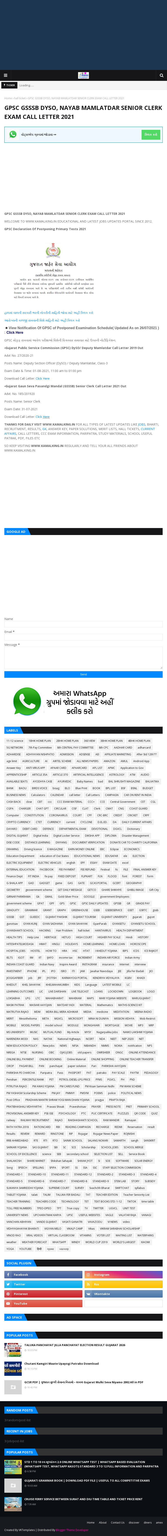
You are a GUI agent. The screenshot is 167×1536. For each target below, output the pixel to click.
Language (91, 985)
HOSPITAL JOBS (16, 951)
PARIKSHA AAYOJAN (114, 1066)
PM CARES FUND (70, 1086)
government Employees (114, 896)
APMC (111, 768)
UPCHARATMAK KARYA (47, 1215)
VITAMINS (85, 1235)
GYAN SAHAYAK (78, 924)
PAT (89, 1073)
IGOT (21, 957)
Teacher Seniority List (136, 1195)
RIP (71, 1134)
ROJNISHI (129, 1134)
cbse (29, 802)
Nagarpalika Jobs (107, 1032)
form (150, 876)
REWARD (40, 1134)
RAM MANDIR (111, 1120)
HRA (64, 951)
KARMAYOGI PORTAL (74, 978)
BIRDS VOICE (39, 788)
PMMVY (70, 1093)
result (151, 1127)
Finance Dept (15, 876)
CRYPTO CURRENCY (18, 822)
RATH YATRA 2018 (18, 1127)
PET (51, 1079)
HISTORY (143, 937)
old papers (84, 1052)
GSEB (97, 910)
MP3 (140, 1025)
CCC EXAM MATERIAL (69, 802)
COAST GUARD (138, 808)
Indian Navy (47, 964)
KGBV (128, 978)
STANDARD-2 (105, 1174)
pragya (99, 1100)
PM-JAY (56, 1093)
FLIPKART (86, 876)
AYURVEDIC (65, 781)
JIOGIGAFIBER (15, 978)
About (103, 1522)
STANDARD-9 (101, 1181)
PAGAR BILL (26, 1066)
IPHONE (32, 971)
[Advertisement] (83, 35)
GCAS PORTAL (98, 883)
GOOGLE (89, 896)
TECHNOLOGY (70, 1201)
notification (135, 1046)
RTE (36, 1140)
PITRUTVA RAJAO (17, 1086)
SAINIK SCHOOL (72, 1140)
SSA (85, 1167)
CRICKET (133, 815)
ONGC (119, 1052)
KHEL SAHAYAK (31, 985)
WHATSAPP (59, 1242)
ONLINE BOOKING (50, 1059)
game (58, 883)
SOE (107, 1161)
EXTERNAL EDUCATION (20, 869)
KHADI (141, 978)
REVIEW (25, 1134)
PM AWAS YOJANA (43, 1086)
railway (11, 1120)
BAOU (23, 788)
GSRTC (143, 910)
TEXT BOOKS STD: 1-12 (108, 1201)
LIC (41, 991)
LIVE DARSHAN (57, 991)
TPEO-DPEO (44, 1208)
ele (125, 856)
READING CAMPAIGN (78, 1127)
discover (134, 1522)
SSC (95, 1167)
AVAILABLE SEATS (17, 781)
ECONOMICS (131, 849)
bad (100, 781)
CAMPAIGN (112, 795)
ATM (132, 775)
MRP (151, 1025)
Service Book (137, 1154)
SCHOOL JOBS (109, 1147)
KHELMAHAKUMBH (57, 985)
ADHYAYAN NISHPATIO (40, 754)
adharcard (144, 747)
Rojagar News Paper (105, 1134)
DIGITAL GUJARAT (17, 836)
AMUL (124, 761)
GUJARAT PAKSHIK (56, 917)
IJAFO (50, 957)
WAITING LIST (124, 1235)
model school (53, 1025)
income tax (65, 957)
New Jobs (48, 1046)
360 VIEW (89, 741)
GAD (31, 883)
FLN (100, 876)
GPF (51, 903)
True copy (73, 1208)
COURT (77, 815)
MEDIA (87, 1012)
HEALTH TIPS (14, 937)
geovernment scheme (38, 890)
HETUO (66, 937)
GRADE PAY (143, 903)
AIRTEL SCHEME (62, 761)
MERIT (10, 1018)
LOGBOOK (135, 991)
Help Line (33, 937)
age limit (12, 761)
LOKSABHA (13, 998)
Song (10, 1167)
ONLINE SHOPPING (102, 1059)
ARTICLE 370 (60, 775)
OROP (10, 1066)
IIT (40, 957)
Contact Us (117, 1522)
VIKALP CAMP (75, 1228)
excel (125, 863)
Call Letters (93, 795)
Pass (60, 1073)
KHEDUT (12, 985)
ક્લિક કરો (151, 134)
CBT (39, 802)
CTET (39, 822)
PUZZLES (123, 1113)
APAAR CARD (58, 768)
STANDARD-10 (37, 1174)
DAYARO (12, 829)
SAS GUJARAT (40, 1147)
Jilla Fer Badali (135, 971)
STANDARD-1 (15, 1174)
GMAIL (49, 896)
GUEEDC (35, 917)
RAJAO (59, 1120)
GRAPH (61, 910)
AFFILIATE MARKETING (118, 754)
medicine (102, 1012)
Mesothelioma (28, 1018)
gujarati (137, 917)
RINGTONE (57, 1134)
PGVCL (111, 1079)
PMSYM (84, 1093)
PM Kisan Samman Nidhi (99, 1086)
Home (8, 98)
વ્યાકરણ (63, 1249)
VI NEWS (112, 1222)
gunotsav (12, 924)
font (124, 876)
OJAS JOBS (66, 1052)
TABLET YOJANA (16, 1195)
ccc (50, 802)
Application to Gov (132, 768)
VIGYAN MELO (52, 1228)
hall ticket (20, 98)
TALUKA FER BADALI (68, 1195)
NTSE (23, 1052)
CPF (89, 815)
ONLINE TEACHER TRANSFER (137, 1059)
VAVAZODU (95, 1222)
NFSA (75, 1046)
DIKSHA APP (92, 836)
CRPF (146, 815)
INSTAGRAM (89, 964)
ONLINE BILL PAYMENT (20, 1059)
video (126, 1222)
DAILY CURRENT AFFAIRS (137, 822)
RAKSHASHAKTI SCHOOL (83, 1120)
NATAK (48, 1039)
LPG (27, 998)
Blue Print (81, 788)
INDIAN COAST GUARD (20, 964)
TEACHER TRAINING (18, 1201)
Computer (13, 815)
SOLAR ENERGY (143, 1161)
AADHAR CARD (123, 747)
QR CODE (140, 1113)
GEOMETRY (13, 890)
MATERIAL (86, 1005)
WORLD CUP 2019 (96, 1242)
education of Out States (54, 856)
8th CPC (104, 747)
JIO (151, 971)
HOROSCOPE (138, 944)
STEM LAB (120, 1181)
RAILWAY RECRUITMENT (35, 1120)
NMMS (105, 1046)
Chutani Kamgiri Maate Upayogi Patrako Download (61, 1364)
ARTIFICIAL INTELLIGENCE (88, 775)
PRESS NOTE (113, 1107)
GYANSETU (118, 924)
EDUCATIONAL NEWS (87, 856)
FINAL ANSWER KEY (145, 869)
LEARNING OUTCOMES (20, 991)
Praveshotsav (78, 1107)
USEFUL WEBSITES (89, 1215)
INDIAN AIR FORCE (108, 957)
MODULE (73, 1025)
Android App (141, 761)
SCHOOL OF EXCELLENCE (22, 1154)
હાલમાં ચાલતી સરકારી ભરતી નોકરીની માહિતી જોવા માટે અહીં (42, 313)
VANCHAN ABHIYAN (19, 1222)
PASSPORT (74, 1073)
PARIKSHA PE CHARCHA (21, 1073)
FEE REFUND (88, 869)
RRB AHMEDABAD (17, 1140)
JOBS (141, 424)
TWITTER (98, 1208)
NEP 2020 (128, 1039)
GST (22, 917)
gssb (156, 910)
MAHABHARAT (54, 998)
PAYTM (134, 1073)
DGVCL (117, 829)
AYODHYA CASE (42, 781)
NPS (149, 1046)
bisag (56, 788)
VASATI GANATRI (72, 1222)
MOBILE (11, 1025)
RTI (45, 1140)
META (45, 1018)
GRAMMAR (31, 910)
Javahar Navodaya (101, 971)
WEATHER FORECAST (34, 1242)
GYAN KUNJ (30, 924)
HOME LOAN (117, 944)
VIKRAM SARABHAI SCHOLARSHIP (120, 1228)
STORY (135, 1181)
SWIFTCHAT (122, 1188)
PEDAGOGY (151, 1073)
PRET (129, 1107)
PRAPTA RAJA (117, 1100)
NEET (113, 1039)
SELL (120, 1154)
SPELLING (38, 1167)
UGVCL (113, 1208)
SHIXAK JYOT (85, 1161)
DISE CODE (13, 842)
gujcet (151, 917)
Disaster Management (135, 836)
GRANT (47, 910)
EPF (83, 863)
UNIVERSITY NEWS (17, 1215)
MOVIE (129, 1025)
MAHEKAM (75, 998)
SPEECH (22, 1167)
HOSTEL (35, 951)
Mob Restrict (147, 1018)
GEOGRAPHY (134, 883)
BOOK (96, 788)
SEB (59, 1154)
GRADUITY (13, 910)
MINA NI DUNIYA (99, 1018)
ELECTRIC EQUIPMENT (20, 863)
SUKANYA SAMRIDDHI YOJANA (25, 1188)
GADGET (44, 883)
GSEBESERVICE (113, 910)
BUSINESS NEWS (16, 795)
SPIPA (52, 1167)
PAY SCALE (118, 1073)
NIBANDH (90, 1046)
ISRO (64, 971)
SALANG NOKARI (98, 1140)
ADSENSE (84, 754)
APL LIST (97, 768)
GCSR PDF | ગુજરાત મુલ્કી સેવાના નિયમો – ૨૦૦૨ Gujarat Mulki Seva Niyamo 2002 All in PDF (83, 1382)
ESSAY (93, 863)
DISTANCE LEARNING (37, 842)
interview (140, 964)
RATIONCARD (42, 1127)
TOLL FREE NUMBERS (19, 1208)
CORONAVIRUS (58, 815)
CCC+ (91, 802)
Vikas (91, 1228)
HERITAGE (50, 937)
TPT (59, 1208)
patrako (102, 1073)
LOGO (151, 991)
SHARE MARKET (36, 1161)
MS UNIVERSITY (16, 1032)
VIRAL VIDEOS (34, 1235)
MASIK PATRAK (15, 1005)
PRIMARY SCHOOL (148, 1107)
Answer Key (14, 768)
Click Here (43, 378)
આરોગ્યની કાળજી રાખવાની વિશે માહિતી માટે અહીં (35, 320)
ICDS (136, 951)
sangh (134, 1140)
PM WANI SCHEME (130, 1086)
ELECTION (139, 856)
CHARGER (25, 808)
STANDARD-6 (36, 1181)
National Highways (69, 1039)
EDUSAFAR (111, 856)
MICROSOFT (75, 1018)
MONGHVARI (92, 1025)
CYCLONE (86, 822)
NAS (35, 1039)
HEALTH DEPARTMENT (129, 930)
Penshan (12, 1079)
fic (116, 869)
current (70, 822)
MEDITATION (121, 1012)
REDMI (118, 1127)
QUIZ (154, 1113)
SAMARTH (119, 1140)
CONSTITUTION (34, 815)
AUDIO (145, 775)
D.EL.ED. (102, 822)
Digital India (40, 836)
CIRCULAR (60, 808)
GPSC (73, 903)
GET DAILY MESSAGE (70, 890)
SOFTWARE (122, 1161)
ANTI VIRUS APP (35, 768)
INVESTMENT (14, 971)
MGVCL (58, 1018)
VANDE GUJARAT (47, 1222)
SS (76, 1167)
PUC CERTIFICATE (102, 1113)
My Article (73, 1032)
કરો (90, 313)
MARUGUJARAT (141, 998)
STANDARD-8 (79, 1181)
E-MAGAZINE (55, 849)
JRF (39, 978)
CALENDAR (57, 795)
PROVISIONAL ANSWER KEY (23, 1113)
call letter (74, 795)
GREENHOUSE (79, 910)
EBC (102, 849)
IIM (31, 957)
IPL (44, 971)
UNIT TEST (129, 1208)
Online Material (76, 1059)
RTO (55, 1140)
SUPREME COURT (59, 1188)
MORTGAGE (112, 1025)
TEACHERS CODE (46, 1201)
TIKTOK (131, 1201)
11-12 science (15, 741)
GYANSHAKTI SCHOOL (20, 930)
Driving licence (33, 849)
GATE (81, 883)
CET (143, 802)
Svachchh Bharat (99, 1188)
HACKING (45, 930)
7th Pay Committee (40, 747)
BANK (10, 788)
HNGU (56, 944)
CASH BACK (14, 802)
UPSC (70, 1215)
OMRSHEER (103, 1052)
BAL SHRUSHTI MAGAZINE (124, 781)
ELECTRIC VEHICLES (49, 863)
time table (148, 1201)
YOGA (10, 1249)
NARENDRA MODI (17, 1039)
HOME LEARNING (93, 944)
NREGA (11, 1052)
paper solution (77, 1066)
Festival (105, 869)
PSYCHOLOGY (67, 1113)
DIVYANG (61, 842)
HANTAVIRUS (103, 930)
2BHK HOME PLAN (67, 741)
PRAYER (96, 1107)
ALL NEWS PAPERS (87, 761)
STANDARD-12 (83, 1174)
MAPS (90, 998)
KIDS (77, 985)
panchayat (56, 1066)
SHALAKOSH (14, 1161)
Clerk (97, 808)
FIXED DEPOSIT (67, 876)
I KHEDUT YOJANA (106, 951)
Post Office (13, 1100)
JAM (82, 971)
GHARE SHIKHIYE (112, 890)
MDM (37, 1012)
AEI (97, 754)
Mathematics (105, 1005)
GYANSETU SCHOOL (143, 924)
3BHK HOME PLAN (111, 741)
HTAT (86, 951)
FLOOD (112, 876)
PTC (83, 1113)
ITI (73, 971)
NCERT (90, 1039)
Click (39, 417)
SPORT (66, 1167)
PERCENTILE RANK (33, 1079)
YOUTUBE (25, 1249)
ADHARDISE (14, 754)
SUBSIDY (150, 1181)
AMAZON (109, 761)
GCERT (117, 883)
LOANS (98, 991)
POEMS (98, 1093)
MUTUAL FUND (52, 1032)
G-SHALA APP (15, 883)
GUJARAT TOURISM (84, 917)
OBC (51, 1052)
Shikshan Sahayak (61, 1161)
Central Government (122, 802)
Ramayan (130, 1120)
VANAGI (146, 1215)
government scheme (19, 903)
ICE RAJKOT (151, 951)
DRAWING (13, 849)
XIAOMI (145, 1242)
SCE (74, 1147)
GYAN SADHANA (53, 924)
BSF (123, 788)
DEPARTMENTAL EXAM (72, 829)
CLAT (85, 808)
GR (128, 903)
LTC (38, 998)
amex (159, 1522)
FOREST (137, 876)
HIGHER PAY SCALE (109, 937)
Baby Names (85, 781)
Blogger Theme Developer (72, 1530)
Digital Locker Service (66, 836)
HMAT (43, 944)
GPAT (40, 903)
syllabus (140, 1188)
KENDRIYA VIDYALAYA (106, 978)
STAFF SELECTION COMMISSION (122, 1167)
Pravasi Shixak (55, 1107)
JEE (119, 971)
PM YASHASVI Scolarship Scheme (26, 1093)
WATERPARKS (145, 1235)
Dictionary (133, 829)
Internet (124, 964)
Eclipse (114, 849)
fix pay (49, 876)
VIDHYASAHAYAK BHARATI (23, 1228)
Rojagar (83, 1134)
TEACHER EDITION (107, 1195)
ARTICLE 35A (39, 775)
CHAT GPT (42, 808)
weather (12, 1242)
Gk (37, 896)
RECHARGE (102, 1127)
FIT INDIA (33, 876)
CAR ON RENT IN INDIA (138, 795)
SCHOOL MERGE (133, 1147)
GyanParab (100, 924)
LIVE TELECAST (80, 991)
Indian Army (132, 957)
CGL (153, 802)
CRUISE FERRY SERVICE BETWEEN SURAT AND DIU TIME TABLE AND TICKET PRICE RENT (83, 1499)
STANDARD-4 (148, 1174)
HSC (75, 951)
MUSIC (34, 1032)
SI (99, 1161)
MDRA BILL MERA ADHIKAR (62, 1012)
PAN (41, 1066)
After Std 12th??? (147, 754)
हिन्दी (39, 1249)
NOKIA (118, 1046)
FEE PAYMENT (67, 869)
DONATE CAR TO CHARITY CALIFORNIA (133, 842)
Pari (94, 1066)
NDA (102, 1039)
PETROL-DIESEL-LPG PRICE (74, 1079)
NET (141, 1039)
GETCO (91, 890)
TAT (88, 1195)
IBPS (125, 951)
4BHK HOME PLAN (139, 741)
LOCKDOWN (115, 991)
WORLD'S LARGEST (124, 1242)
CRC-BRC (102, 815)
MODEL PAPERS (30, 1025)
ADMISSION (67, 754)
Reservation (135, 1127)
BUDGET (148, 788)
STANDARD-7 (58, 1181)
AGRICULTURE (31, 761)
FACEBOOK (46, 869)
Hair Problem (64, 930)
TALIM (46, 1195)
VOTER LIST (103, 1235)
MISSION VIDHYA (124, 1018)
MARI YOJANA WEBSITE (113, 998)
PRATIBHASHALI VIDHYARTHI (24, 1107)
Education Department (20, 856)
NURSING (37, 1052)
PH (122, 1079)
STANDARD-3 (127, 1174)
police (112, 1093)
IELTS (10, 957)
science (46, 1154)
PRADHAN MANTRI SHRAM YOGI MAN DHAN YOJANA (57, 1100)
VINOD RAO (14, 1235)
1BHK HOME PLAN (40, 741)
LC (128, 985)
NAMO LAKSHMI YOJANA (138, 1032)
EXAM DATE (110, 863)
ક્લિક (84, 313)
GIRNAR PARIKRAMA (19, 896)
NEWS (63, 1046)
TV (86, 1208)
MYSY (88, 1032)
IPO (53, 971)
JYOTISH (52, 978)
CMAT (109, 808)
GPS (62, 903)
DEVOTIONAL (100, 829)
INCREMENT (85, 957)
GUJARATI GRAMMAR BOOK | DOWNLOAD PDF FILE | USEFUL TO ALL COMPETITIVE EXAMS (87, 1480)
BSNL (134, 788)
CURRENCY (54, 822)
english (71, 863)
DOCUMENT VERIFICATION (88, 842)
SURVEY (79, 1188)
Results (11, 1134)
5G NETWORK (15, 747)
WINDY (76, 1242)
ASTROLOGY (116, 775)
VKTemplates (27, 1530)
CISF (74, 808)
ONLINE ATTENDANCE (142, 1052)
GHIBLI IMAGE (135, 890)
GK (44, 429)
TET (86, 1201)
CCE (102, 802)
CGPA (10, 808)
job (30, 978)
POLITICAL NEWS (131, 1093)
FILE (126, 869)
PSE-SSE (48, 1113)
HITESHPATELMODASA (20, 944)
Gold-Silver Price (68, 896)
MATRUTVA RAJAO (18, 1012)
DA (115, 822)
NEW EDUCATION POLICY (22, 1046)
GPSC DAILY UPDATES (95, 903)
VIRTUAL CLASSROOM (61, 1235)
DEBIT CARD (30, 829)
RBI (58, 1127)
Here (46, 417)
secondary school (78, 1154)
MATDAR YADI (65, 1005)
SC (64, 1147)
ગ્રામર (50, 1249)
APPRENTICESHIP (17, 775)
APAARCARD (79, 768)
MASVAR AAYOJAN (41, 1005)
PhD (132, 1079)
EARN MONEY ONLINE (81, 849)
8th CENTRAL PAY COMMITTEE (75, 747)
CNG (121, 808)
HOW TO (51, 951)
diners (148, 1522)
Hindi (129, 937)
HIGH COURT (84, 937)
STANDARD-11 (60, 1174)
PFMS (99, 1079)
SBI (56, 1147)
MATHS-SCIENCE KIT (130, 1005)
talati (35, 1195)
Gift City (154, 890)
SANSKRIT (149, 1140)
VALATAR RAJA (127, 1215)
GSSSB (10, 917)
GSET (131, 910)
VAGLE (109, 1215)
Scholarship (88, 1147)
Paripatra (46, 1073)
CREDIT (118, 815)
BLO (67, 788)
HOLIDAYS (71, 944)
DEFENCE (48, 829)
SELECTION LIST (103, 1154)
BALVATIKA (152, 781)
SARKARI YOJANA (17, 1147)
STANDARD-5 (15, 1181)
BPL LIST (111, 788)
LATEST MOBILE (112, 985)
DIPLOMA (111, 836)
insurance (108, 964)
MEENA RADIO (143, 1012)
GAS (70, 883)
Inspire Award (68, 964)
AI (46, 761)
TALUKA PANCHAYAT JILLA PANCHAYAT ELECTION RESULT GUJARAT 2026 (74, 1345)
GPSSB (117, 903)
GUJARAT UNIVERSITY (114, 917)
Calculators (38, 795)
